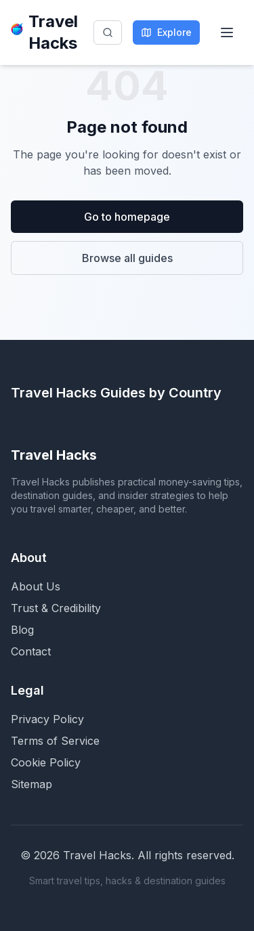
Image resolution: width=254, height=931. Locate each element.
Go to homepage (127, 216)
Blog (22, 629)
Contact (31, 651)
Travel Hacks (44, 32)
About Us (35, 586)
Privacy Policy (47, 719)
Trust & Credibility (56, 608)
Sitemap (31, 784)
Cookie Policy (46, 762)
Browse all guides (127, 258)
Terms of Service (55, 741)
